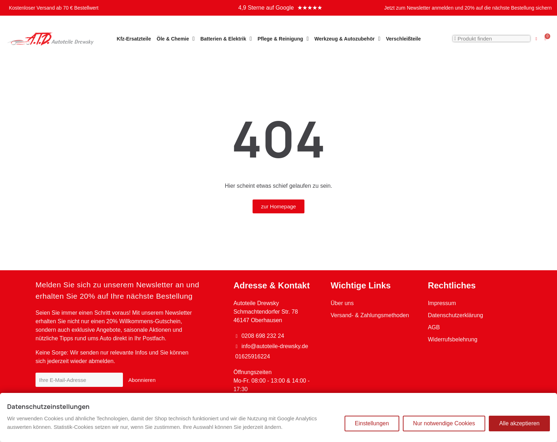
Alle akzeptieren (519, 423)
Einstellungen (372, 423)
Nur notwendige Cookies (444, 423)
